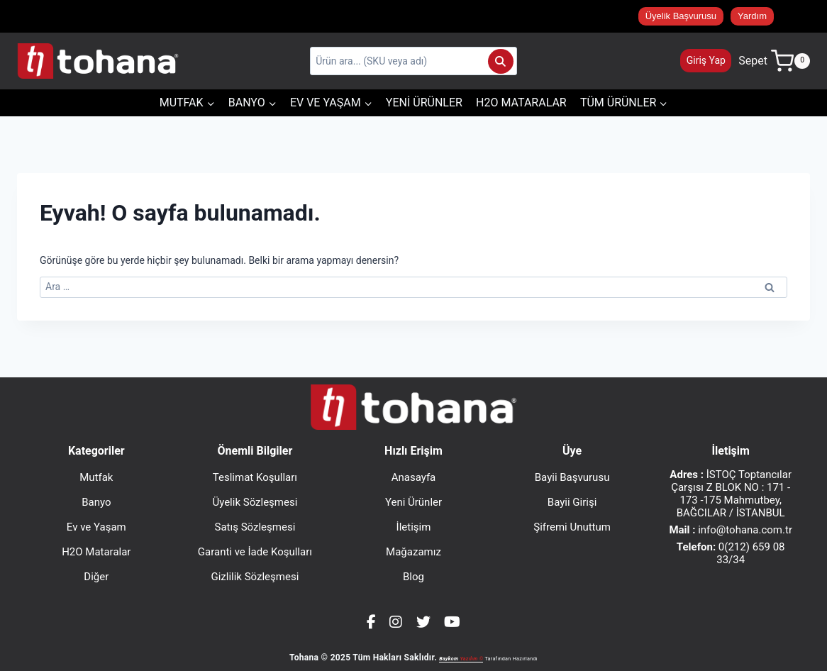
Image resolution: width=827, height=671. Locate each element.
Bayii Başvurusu (572, 477)
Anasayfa (414, 477)
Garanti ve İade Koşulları (255, 551)
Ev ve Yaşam (96, 527)
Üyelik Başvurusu (680, 16)
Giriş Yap (706, 60)
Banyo (96, 502)
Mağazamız (413, 551)
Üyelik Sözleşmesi (254, 502)
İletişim (413, 527)
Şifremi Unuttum (572, 527)
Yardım (752, 16)
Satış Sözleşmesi (255, 527)
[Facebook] (371, 622)
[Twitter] (423, 622)
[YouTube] (452, 622)
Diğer (96, 576)
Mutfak (96, 477)
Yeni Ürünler (424, 102)
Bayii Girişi (572, 502)
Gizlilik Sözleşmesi (255, 576)
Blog (413, 576)
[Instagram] (395, 622)
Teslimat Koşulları (255, 477)
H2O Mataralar (521, 102)
